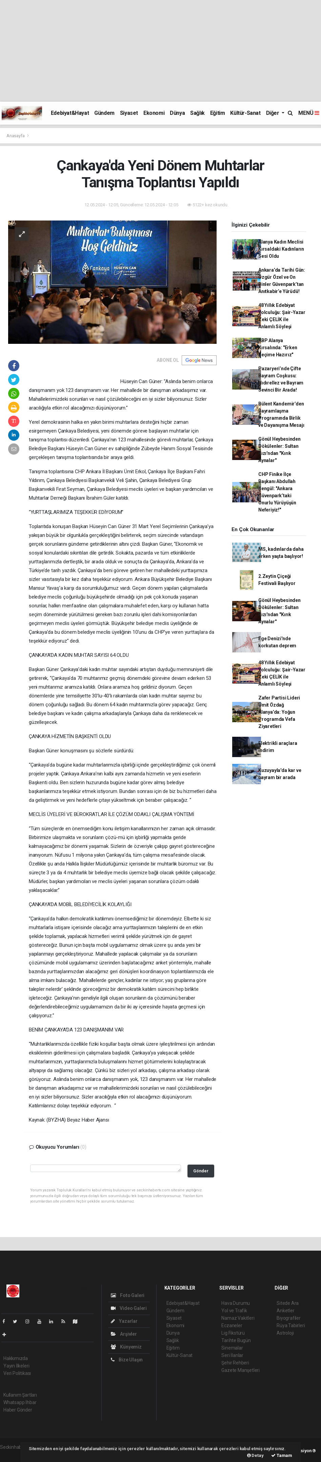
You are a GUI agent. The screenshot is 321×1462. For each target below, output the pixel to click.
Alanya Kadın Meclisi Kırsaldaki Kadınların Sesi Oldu (281, 249)
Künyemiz (126, 1347)
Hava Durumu (235, 1303)
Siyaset (129, 113)
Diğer (273, 113)
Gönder (200, 1170)
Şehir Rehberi (235, 1362)
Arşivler (124, 1334)
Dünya (177, 113)
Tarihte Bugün (236, 1340)
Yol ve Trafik (234, 1310)
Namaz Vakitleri (237, 1318)
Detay (255, 1455)
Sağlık (197, 113)
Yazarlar (124, 1321)
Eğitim (217, 113)
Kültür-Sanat (245, 113)
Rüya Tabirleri (291, 1325)
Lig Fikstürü (233, 1333)
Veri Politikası (17, 1373)
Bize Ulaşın (127, 1359)
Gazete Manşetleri (240, 1370)
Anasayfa (15, 135)
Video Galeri (129, 1308)
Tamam (281, 1455)
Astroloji (285, 1333)
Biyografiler (289, 1318)
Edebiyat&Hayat (70, 113)
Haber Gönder (17, 1410)
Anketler (285, 1310)
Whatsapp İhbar (19, 1402)
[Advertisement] (160, 50)
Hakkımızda (15, 1358)
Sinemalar (232, 1348)
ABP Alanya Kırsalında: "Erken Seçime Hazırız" (277, 347)
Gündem (104, 113)
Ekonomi (153, 113)
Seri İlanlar (232, 1355)
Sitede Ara (288, 1303)
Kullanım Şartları (20, 1395)
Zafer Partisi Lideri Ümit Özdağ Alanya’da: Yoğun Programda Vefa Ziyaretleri (279, 712)
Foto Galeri (128, 1295)
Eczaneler (231, 1325)
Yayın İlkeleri (16, 1366)
